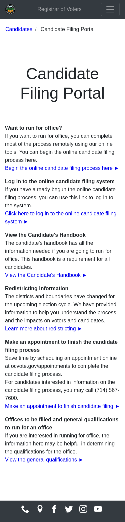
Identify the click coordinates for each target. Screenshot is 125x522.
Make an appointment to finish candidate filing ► (62, 406)
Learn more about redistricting (41, 328)
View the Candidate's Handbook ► (46, 275)
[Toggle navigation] (110, 9)
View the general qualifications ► (44, 459)
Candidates (18, 29)
